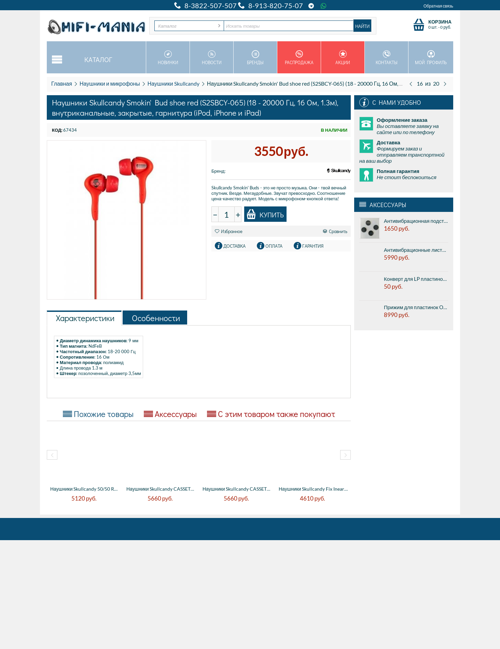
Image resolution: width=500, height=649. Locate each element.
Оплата (273, 246)
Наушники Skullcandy (173, 83)
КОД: (57, 130)
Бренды (255, 57)
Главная (61, 83)
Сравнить (335, 231)
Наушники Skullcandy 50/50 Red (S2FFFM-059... (85, 489)
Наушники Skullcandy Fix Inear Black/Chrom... (313, 489)
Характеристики (85, 318)
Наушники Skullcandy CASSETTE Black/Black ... (237, 489)
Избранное (228, 231)
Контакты (386, 57)
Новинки (168, 57)
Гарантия (312, 246)
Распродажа (299, 57)
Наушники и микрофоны (110, 83)
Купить (265, 214)
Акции (342, 57)
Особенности (156, 318)
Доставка (234, 246)
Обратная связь (438, 6)
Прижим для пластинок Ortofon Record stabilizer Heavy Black (416, 307)
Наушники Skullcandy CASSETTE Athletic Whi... (161, 489)
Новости (211, 57)
